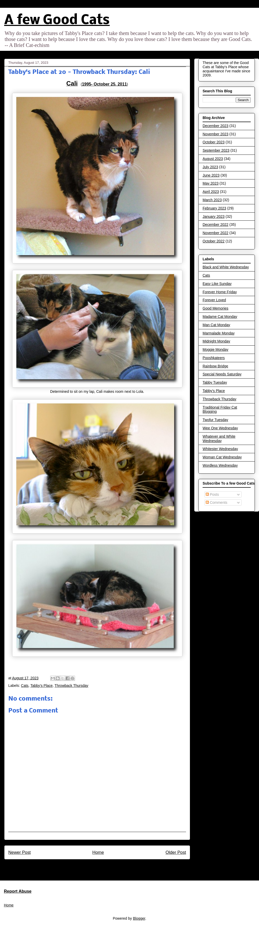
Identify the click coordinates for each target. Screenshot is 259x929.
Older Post (176, 852)
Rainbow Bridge (215, 366)
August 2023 (213, 159)
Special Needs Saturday (222, 374)
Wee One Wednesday (220, 428)
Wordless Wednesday (220, 465)
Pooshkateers (214, 358)
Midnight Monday (216, 341)
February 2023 (214, 208)
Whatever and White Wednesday (219, 438)
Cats (24, 685)
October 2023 (214, 142)
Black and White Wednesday (226, 267)
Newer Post (19, 852)
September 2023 (216, 150)
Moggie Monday (215, 349)
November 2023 (215, 134)
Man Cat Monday (216, 325)
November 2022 (215, 233)
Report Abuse (18, 891)
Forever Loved (214, 300)
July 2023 (210, 167)
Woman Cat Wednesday (222, 457)
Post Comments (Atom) (108, 866)
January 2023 (214, 216)
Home (98, 852)
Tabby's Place (41, 685)
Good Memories (215, 308)
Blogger (139, 918)
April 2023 (211, 192)
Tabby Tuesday (215, 382)
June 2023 (211, 175)
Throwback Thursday (71, 685)
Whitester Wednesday (220, 449)
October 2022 (214, 241)
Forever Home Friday (220, 292)
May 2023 (210, 183)
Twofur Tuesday (215, 420)
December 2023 (215, 126)
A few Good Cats (57, 20)
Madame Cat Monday (220, 317)
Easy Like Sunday (217, 284)
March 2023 (212, 200)
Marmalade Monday (219, 333)
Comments (216, 502)
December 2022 (215, 224)
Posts (212, 494)
